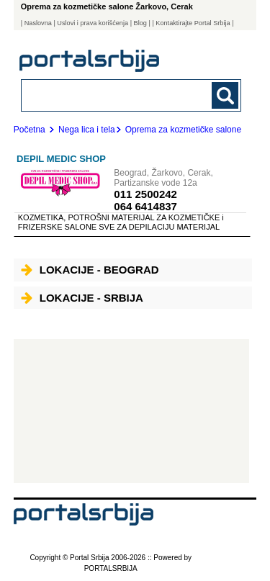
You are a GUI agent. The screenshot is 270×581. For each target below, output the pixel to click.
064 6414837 (145, 206)
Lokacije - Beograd (90, 270)
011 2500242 (145, 194)
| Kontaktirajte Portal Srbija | (192, 23)
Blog (140, 23)
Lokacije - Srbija (82, 298)
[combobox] (110, 94)
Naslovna (38, 23)
